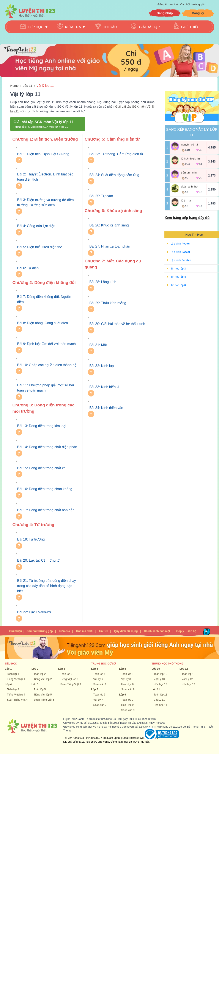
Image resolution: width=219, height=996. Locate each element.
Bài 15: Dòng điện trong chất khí (42, 468)
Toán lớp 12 (188, 673)
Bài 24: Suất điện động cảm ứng (114, 175)
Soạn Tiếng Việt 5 (44, 699)
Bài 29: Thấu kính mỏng (107, 303)
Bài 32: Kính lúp (101, 366)
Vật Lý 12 (187, 679)
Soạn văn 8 (127, 689)
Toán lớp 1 (13, 673)
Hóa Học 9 (127, 704)
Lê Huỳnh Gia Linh (191, 158)
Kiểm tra (64, 631)
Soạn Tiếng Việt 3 (70, 684)
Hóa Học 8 (127, 684)
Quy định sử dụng (126, 631)
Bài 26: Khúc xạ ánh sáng (109, 225)
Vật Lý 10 (159, 679)
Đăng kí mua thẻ (168, 4)
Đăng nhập (165, 13)
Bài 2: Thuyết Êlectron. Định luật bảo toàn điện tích (45, 176)
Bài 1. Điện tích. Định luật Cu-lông (43, 154)
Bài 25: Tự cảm (101, 196)
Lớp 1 (8, 668)
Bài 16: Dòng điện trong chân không (44, 489)
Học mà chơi (84, 631)
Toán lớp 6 (99, 673)
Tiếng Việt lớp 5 (43, 694)
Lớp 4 (8, 684)
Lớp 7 (94, 689)
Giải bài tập (149, 27)
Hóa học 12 (188, 684)
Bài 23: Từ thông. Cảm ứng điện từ (116, 154)
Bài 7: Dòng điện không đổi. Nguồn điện (44, 299)
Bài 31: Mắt (98, 345)
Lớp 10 (156, 668)
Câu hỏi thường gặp (192, 4)
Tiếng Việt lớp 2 (43, 679)
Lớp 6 (94, 668)
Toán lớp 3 (66, 673)
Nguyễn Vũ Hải (190, 144)
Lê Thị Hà (186, 200)
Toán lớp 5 (40, 689)
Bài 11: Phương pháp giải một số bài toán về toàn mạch (45, 387)
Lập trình (181, 243)
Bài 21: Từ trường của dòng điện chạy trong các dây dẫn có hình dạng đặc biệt (46, 586)
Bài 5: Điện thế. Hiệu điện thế (39, 247)
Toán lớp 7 (99, 694)
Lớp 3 (61, 668)
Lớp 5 (35, 684)
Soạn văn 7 (100, 704)
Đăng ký (198, 13)
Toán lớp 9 (127, 699)
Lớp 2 (35, 668)
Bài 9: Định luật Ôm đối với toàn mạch (46, 344)
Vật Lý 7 (98, 699)
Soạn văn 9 (127, 710)
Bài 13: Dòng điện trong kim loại (41, 426)
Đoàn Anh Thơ (189, 186)
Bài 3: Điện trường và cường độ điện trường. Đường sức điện (45, 202)
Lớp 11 (27, 85)
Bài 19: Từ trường (31, 539)
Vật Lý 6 (98, 679)
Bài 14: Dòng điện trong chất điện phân (47, 447)
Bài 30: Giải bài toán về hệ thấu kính (117, 324)
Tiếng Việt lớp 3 (69, 679)
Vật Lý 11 (159, 699)
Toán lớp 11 (160, 694)
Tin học (178, 268)
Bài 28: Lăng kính (102, 282)
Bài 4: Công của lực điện (36, 226)
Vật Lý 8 (126, 679)
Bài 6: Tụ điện (28, 268)
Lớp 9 (122, 694)
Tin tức (103, 631)
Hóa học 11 (160, 704)
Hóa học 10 (160, 684)
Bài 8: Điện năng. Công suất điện (42, 323)
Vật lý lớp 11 (45, 85)
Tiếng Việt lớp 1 (16, 679)
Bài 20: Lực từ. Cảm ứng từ (38, 560)
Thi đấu (110, 27)
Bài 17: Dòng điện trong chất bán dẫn (45, 510)
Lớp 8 (122, 668)
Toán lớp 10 (160, 673)
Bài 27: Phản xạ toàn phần (109, 246)
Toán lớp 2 (40, 673)
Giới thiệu (190, 27)
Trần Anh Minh (189, 172)
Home (14, 85)
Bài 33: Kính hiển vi (104, 387)
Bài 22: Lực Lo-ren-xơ (34, 612)
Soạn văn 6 (100, 684)
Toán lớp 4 (13, 689)
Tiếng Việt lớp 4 (16, 694)
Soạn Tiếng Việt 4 (17, 699)
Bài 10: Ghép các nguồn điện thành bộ (47, 365)
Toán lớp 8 (127, 673)
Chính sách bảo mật (157, 631)
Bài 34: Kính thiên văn (106, 408)
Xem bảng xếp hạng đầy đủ (187, 218)
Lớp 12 (184, 668)
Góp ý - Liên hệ (186, 631)
